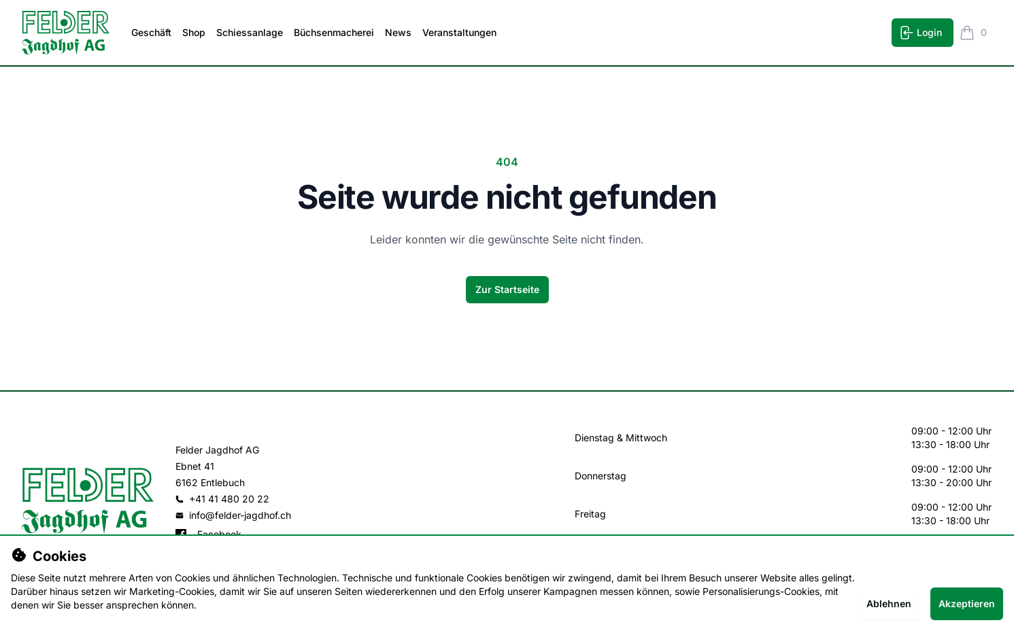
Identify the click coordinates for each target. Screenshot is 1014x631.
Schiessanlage (249, 32)
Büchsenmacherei (334, 32)
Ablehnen (888, 603)
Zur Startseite (507, 289)
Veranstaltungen (459, 32)
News (398, 32)
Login (920, 32)
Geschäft (151, 32)
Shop (193, 32)
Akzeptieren (967, 603)
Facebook (208, 534)
